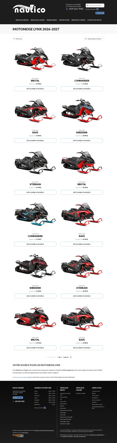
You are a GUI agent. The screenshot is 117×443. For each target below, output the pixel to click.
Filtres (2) (17, 39)
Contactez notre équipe (20, 377)
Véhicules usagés (38, 20)
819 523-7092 (74, 8)
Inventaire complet (80, 393)
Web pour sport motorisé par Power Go (44, 430)
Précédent (50, 357)
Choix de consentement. (80, 436)
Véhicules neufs (22, 20)
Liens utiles (96, 388)
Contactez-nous (94, 20)
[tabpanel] (44, 397)
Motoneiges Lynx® (64, 421)
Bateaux (62, 406)
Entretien (94, 402)
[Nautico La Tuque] (29, 9)
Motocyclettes (63, 397)
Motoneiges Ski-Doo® (65, 419)
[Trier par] (94, 39)
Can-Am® (62, 415)
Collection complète (65, 423)
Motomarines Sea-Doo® (66, 417)
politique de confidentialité (96, 435)
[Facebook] (97, 9)
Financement (51, 20)
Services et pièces (78, 20)
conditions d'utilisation (67, 436)
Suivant (67, 357)
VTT (61, 399)
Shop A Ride (25, 432)
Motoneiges (63, 412)
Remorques (63, 408)
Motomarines (63, 403)
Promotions (64, 20)
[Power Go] (33, 435)
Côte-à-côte (63, 401)
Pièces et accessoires (97, 404)
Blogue (94, 393)
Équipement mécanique (66, 410)
